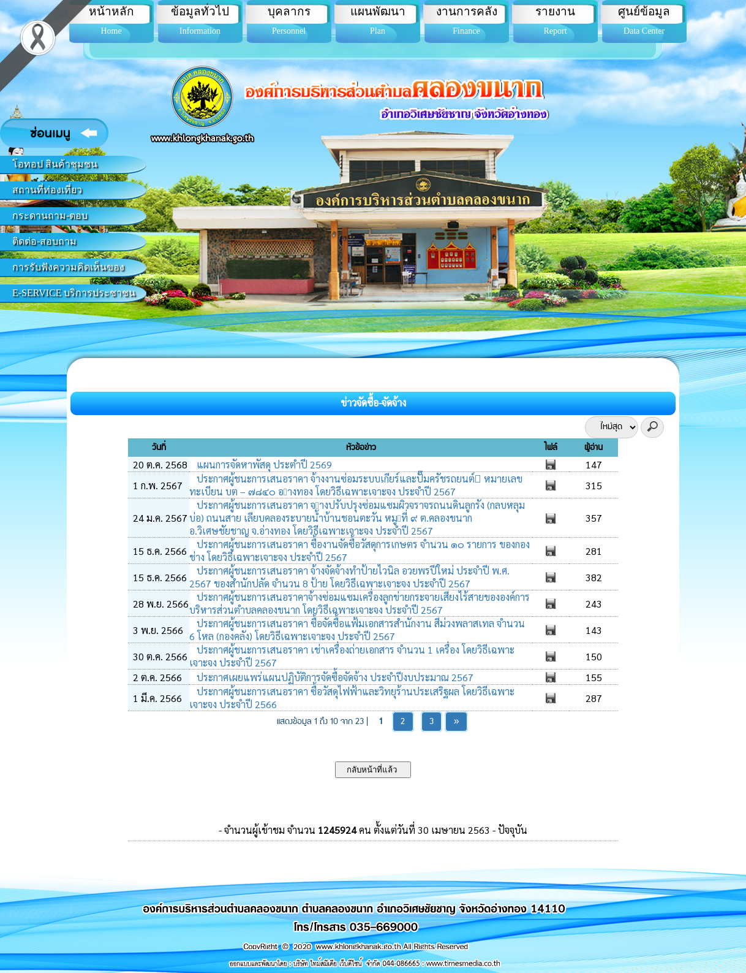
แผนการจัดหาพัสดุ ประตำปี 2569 (263, 464)
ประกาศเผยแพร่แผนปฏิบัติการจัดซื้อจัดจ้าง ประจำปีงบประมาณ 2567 (333, 677)
